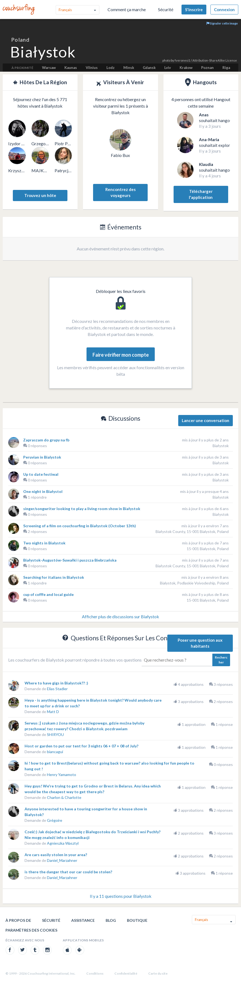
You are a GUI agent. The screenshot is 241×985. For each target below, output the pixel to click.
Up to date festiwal (40, 474)
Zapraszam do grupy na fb (46, 440)
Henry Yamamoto (61, 774)
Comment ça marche (127, 9)
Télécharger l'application (201, 194)
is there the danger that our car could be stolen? (68, 871)
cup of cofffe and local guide (48, 594)
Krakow (186, 67)
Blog (111, 920)
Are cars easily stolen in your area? (56, 854)
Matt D (53, 711)
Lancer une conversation (205, 420)
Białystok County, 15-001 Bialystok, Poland (192, 531)
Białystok (221, 445)
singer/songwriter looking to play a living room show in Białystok (81, 508)
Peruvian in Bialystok (42, 457)
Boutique (137, 920)
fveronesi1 (182, 60)
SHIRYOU (55, 734)
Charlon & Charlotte (64, 797)
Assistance (83, 920)
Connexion (224, 9)
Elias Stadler (57, 688)
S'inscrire (194, 9)
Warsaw (49, 67)
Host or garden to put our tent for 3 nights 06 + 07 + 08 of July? (81, 746)
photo (166, 60)
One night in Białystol (43, 491)
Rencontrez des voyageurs (120, 192)
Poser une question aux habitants (200, 643)
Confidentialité (125, 973)
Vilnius (92, 67)
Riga (226, 67)
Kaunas (70, 67)
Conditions (94, 973)
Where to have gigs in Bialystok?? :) (56, 683)
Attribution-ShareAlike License (214, 60)
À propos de (18, 920)
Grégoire (54, 820)
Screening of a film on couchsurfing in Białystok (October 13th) (79, 525)
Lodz (110, 67)
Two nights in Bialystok (44, 543)
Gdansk (149, 67)
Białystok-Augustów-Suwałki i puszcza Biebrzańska (70, 560)
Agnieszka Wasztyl (63, 843)
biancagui (55, 751)
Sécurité (165, 9)
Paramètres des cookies (31, 930)
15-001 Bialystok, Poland (208, 548)
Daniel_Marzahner (62, 860)
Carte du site (158, 973)
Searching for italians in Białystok (53, 577)
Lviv (167, 67)
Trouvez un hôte (40, 195)
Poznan (207, 67)
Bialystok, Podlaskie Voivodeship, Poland (194, 583)
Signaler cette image (222, 23)
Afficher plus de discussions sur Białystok (120, 616)
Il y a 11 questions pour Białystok (120, 896)
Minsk (128, 67)
